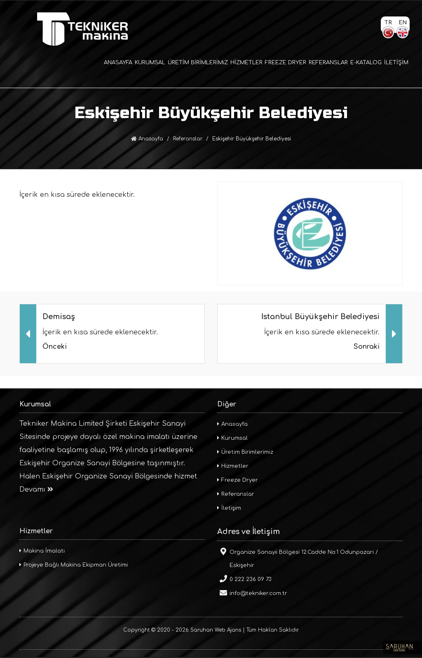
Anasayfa (147, 139)
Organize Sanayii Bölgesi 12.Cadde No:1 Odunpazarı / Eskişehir (297, 558)
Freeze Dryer (237, 480)
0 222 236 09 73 (244, 578)
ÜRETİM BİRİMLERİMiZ (198, 62)
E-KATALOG (366, 62)
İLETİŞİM (396, 62)
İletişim (229, 508)
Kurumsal (232, 438)
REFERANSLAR (328, 62)
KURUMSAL (150, 62)
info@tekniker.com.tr (252, 592)
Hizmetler (233, 466)
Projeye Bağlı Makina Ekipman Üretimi (73, 565)
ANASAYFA (118, 62)
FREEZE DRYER (285, 62)
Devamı (36, 489)
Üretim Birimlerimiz (245, 452)
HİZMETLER (246, 62)
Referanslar (187, 139)
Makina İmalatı (42, 551)
